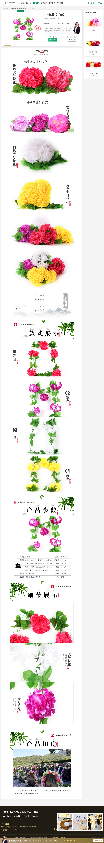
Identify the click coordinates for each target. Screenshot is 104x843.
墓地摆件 (25, 8)
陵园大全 (28, 3)
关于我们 (60, 3)
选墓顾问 (44, 3)
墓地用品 (19, 8)
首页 (22, 3)
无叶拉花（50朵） (93, 73)
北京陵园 (15, 838)
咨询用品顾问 (98, 840)
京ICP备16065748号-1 (97, 838)
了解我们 (63, 838)
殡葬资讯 (52, 3)
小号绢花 (93, 30)
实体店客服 (53, 40)
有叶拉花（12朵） (93, 52)
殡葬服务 (36, 3)
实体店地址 (72, 40)
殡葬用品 (13, 8)
